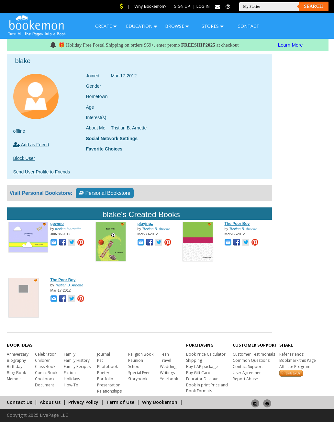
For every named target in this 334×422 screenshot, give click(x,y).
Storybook (137, 379)
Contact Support (248, 366)
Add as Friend (31, 144)
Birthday (14, 366)
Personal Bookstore (104, 193)
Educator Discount (203, 379)
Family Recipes (77, 366)
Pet (100, 360)
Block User (24, 158)
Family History (77, 360)
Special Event (140, 372)
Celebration (46, 354)
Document (44, 385)
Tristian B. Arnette (156, 229)
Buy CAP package (202, 366)
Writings (167, 372)
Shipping (194, 360)
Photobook (107, 366)
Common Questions (251, 360)
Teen (164, 354)
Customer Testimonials (254, 354)
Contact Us (19, 402)
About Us (50, 402)
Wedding (168, 366)
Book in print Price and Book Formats (207, 388)
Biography (16, 360)
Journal (103, 354)
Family (69, 354)
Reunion (135, 360)
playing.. (145, 223)
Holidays (72, 379)
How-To (71, 385)
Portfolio (105, 379)
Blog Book (16, 372)
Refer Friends (291, 354)
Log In (203, 6)
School (134, 366)
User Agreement (248, 372)
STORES (213, 26)
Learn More (290, 45)
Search (313, 6)
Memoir (14, 379)
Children (42, 360)
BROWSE (177, 26)
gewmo (57, 223)
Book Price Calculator (206, 354)
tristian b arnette (68, 229)
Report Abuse (245, 379)
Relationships (109, 391)
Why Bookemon (159, 402)
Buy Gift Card (198, 372)
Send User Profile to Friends (41, 171)
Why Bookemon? (150, 6)
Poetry (103, 372)
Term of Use (120, 402)
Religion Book (140, 354)
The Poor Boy (237, 223)
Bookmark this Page (297, 360)
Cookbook (44, 379)
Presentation (108, 385)
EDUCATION (141, 26)
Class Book (45, 366)
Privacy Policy (83, 402)
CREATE (106, 26)
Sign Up (182, 6)
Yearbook (169, 379)
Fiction (70, 372)
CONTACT (248, 26)
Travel (165, 360)
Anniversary (17, 354)
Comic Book (46, 372)
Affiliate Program (294, 366)
